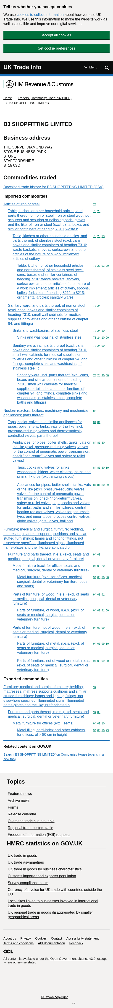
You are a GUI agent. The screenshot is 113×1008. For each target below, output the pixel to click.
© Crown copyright (54, 997)
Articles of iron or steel (21, 204)
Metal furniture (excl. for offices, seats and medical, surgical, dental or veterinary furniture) (51, 568)
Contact (56, 938)
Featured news (20, 794)
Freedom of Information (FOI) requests (39, 835)
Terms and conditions (18, 943)
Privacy (25, 938)
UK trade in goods (22, 855)
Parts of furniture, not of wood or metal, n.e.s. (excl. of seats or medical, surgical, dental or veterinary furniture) (53, 665)
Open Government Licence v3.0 (72, 958)
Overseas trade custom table (31, 821)
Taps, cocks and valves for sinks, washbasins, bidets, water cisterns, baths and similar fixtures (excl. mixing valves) (54, 471)
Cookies (41, 938)
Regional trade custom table (30, 828)
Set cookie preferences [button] (56, 48)
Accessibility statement (82, 938)
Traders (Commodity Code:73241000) (44, 98)
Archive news (18, 800)
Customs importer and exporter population (42, 876)
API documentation (51, 943)
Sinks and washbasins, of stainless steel (45, 330)
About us (9, 938)
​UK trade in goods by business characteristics (45, 869)
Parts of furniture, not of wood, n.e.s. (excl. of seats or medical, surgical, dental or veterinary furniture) (50, 632)
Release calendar (22, 814)
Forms (13, 807)
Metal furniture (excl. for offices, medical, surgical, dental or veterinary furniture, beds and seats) (52, 581)
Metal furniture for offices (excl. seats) (43, 723)
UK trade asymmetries (26, 862)
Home (7, 98)
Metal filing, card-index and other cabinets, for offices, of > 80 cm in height (51, 732)
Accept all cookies (56, 35)
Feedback (76, 943)
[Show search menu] (107, 67)
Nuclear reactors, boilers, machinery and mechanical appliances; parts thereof (46, 413)
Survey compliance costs (28, 883)
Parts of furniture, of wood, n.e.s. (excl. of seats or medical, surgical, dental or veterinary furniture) (51, 598)
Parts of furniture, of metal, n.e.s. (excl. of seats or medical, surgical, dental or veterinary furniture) (50, 647)
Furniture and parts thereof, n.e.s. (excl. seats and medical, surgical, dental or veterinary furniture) (48, 556)
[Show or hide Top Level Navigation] (90, 67)
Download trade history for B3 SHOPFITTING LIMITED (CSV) (53, 187)
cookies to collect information (40, 15)
